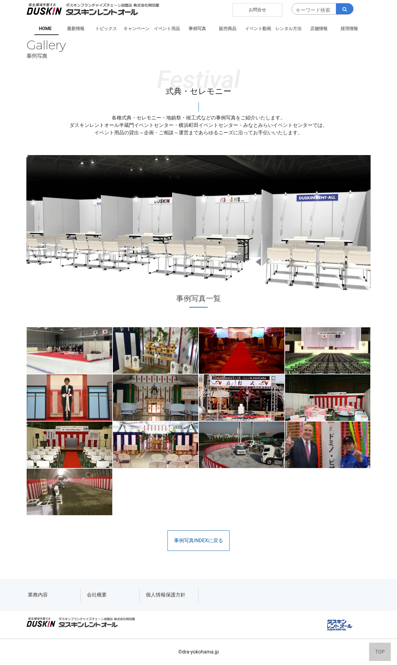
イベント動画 (258, 28)
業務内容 (38, 595)
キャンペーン (136, 28)
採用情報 (349, 28)
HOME (45, 28)
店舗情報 (319, 28)
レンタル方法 (288, 28)
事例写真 (197, 28)
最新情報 (75, 28)
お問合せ (257, 9)
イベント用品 (167, 28)
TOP (380, 652)
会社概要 (97, 595)
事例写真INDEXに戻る (198, 540)
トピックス (106, 28)
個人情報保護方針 (165, 595)
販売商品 (227, 28)
